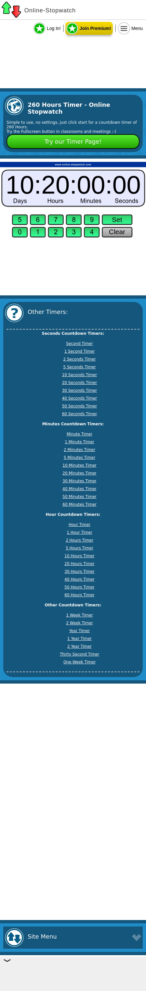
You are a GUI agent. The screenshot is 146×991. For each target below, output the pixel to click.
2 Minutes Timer (79, 449)
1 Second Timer (79, 351)
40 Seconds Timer (79, 398)
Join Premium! (95, 28)
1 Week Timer (79, 615)
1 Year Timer (79, 638)
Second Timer (79, 343)
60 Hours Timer (79, 595)
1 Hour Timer (79, 532)
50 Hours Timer (79, 587)
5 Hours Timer (79, 548)
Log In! (54, 28)
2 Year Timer (79, 646)
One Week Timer (79, 662)
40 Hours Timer (79, 579)
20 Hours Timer (79, 563)
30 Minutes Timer (79, 481)
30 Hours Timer (79, 571)
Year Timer (79, 631)
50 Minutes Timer (79, 496)
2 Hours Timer (79, 540)
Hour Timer (79, 524)
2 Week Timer (79, 623)
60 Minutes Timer (79, 504)
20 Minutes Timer (79, 473)
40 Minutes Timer (79, 489)
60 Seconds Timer (79, 414)
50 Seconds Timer (79, 406)
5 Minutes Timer (79, 457)
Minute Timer (79, 434)
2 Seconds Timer (79, 359)
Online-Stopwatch (50, 10)
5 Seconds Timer (79, 367)
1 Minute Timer (79, 442)
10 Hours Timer (79, 556)
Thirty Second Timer (79, 654)
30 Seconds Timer (79, 390)
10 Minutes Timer (79, 465)
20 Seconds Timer (79, 382)
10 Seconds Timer (79, 375)
